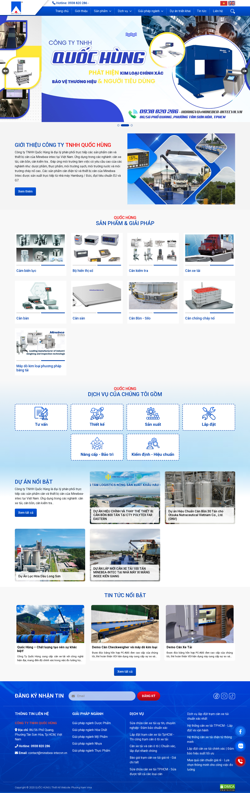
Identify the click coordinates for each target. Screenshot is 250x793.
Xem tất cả (25, 512)
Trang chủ (62, 11)
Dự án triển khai (180, 11)
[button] (102, 11)
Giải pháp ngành (149, 11)
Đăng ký (148, 696)
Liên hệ (218, 11)
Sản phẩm (101, 11)
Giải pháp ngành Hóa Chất (89, 730)
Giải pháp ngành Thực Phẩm (91, 750)
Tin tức (201, 11)
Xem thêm (25, 191)
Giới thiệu (81, 11)
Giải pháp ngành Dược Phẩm (91, 723)
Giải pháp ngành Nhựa (87, 743)
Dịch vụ (123, 11)
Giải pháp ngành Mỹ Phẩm (90, 737)
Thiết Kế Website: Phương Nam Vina (72, 787)
